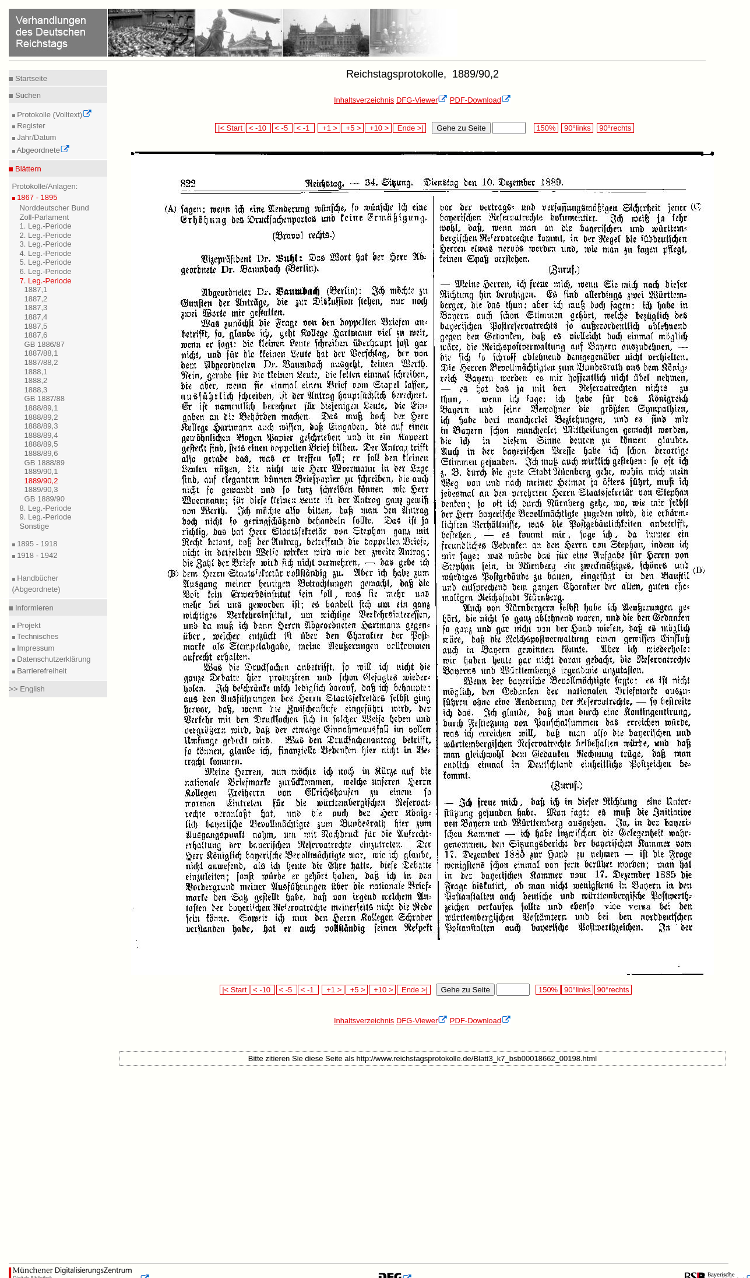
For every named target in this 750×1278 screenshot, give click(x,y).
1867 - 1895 (36, 197)
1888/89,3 (41, 426)
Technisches (37, 636)
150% (546, 128)
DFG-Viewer (422, 100)
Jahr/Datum (36, 137)
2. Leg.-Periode (46, 235)
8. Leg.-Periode (46, 508)
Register (30, 125)
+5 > (352, 128)
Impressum (35, 648)
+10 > (378, 128)
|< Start (230, 128)
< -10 (258, 128)
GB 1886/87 (44, 344)
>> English (26, 688)
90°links (577, 128)
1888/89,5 (41, 444)
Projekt (28, 625)
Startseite (30, 78)
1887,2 (36, 298)
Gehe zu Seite (460, 128)
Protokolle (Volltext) (54, 114)
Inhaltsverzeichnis (364, 100)
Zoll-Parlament (44, 217)
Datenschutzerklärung (53, 659)
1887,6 (36, 335)
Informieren (33, 607)
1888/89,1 (41, 407)
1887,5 (36, 326)
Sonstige (35, 526)
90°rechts (615, 128)
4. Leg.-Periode (46, 253)
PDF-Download (480, 100)
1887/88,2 (41, 362)
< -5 (283, 128)
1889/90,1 (41, 471)
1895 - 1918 (36, 543)
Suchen (27, 95)
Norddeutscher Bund (54, 207)
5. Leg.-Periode (46, 262)
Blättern (27, 168)
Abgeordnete (42, 150)
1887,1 (36, 289)
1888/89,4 (41, 435)
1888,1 (36, 371)
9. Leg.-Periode (46, 516)
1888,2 (36, 380)
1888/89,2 (41, 417)
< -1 (304, 128)
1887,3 (36, 307)
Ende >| (409, 128)
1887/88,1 (41, 353)
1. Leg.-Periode (46, 226)
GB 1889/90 (44, 498)
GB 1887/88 (44, 398)
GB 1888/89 (44, 462)
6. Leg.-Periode (46, 271)
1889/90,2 (41, 480)
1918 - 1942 (36, 555)
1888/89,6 (41, 453)
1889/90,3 (41, 489)
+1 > (329, 128)
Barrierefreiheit (41, 670)
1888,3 (36, 389)
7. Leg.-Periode (46, 280)
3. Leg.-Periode (46, 244)
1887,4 (36, 317)
